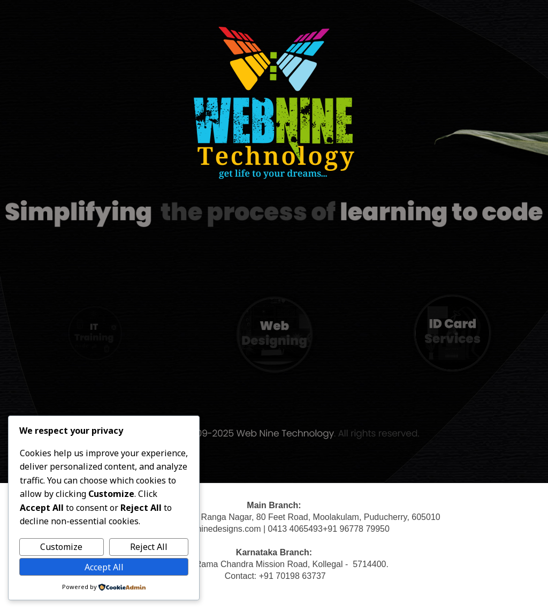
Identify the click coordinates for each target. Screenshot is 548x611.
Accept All (104, 567)
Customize (61, 547)
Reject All (149, 547)
